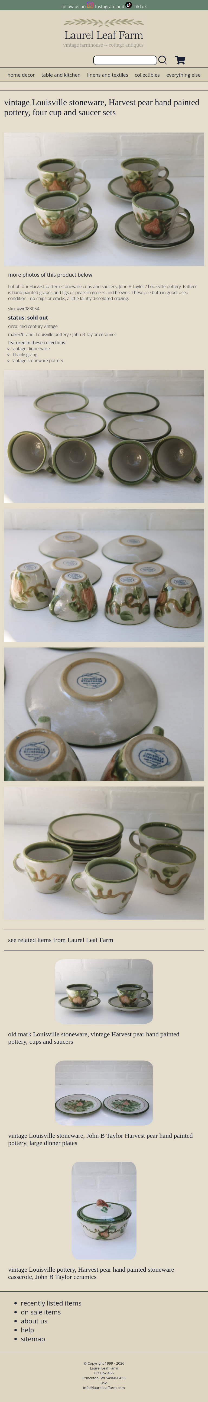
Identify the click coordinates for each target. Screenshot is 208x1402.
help (27, 1329)
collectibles (147, 75)
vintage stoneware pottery (37, 360)
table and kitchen (61, 75)
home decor (21, 75)
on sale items (41, 1311)
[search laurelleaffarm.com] (164, 60)
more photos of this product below (50, 274)
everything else (183, 75)
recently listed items (51, 1302)
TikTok (140, 6)
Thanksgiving (24, 354)
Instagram (105, 6)
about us (34, 1320)
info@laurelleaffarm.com (104, 1387)
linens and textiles (107, 75)
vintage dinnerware (31, 349)
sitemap (33, 1338)
